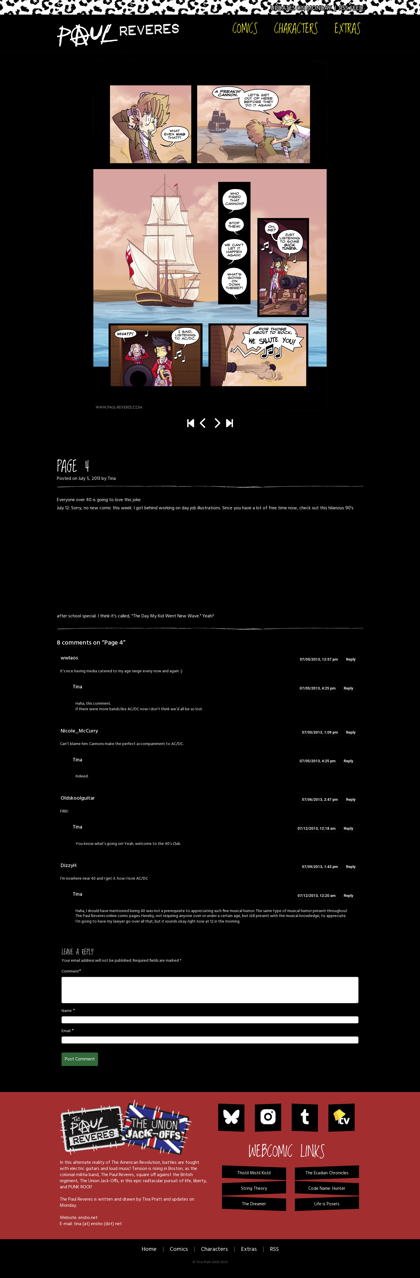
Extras (348, 28)
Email (66, 1031)
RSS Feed (351, 8)
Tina (112, 478)
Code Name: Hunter (326, 1188)
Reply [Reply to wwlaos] (351, 659)
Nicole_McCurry (79, 731)
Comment (70, 972)
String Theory (254, 1188)
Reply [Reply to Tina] (348, 688)
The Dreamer (254, 1204)
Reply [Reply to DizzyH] (351, 866)
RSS (274, 1249)
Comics (245, 28)
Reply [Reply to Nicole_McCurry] (351, 732)
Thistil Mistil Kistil (254, 1173)
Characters (296, 28)
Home (149, 1249)
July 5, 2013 (89, 478)
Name (67, 1011)
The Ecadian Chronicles (327, 1173)
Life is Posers (327, 1204)
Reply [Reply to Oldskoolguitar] (351, 799)
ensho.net (88, 1218)
